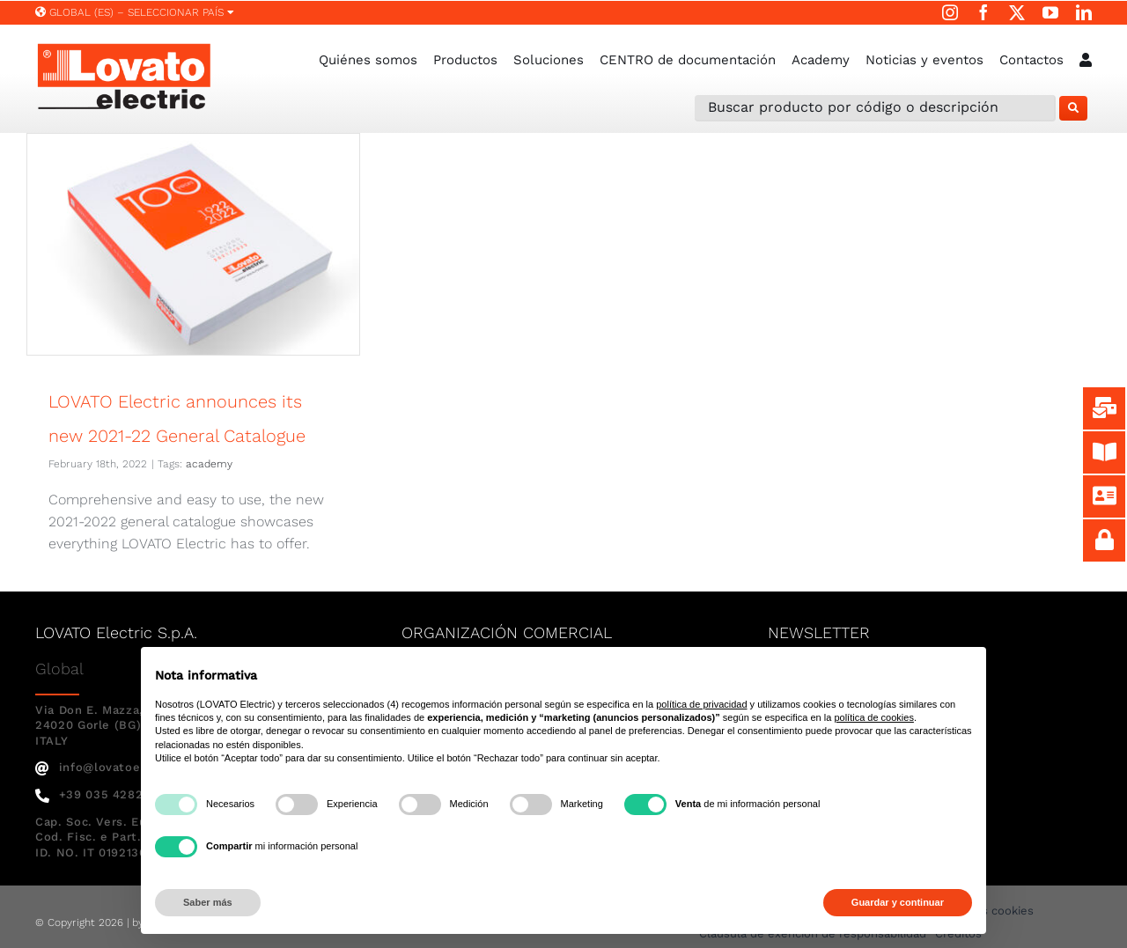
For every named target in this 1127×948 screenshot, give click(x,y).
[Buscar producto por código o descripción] (875, 108)
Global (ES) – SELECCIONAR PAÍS (134, 12)
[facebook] (983, 12)
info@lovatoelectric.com (122, 767)
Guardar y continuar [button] (897, 902)
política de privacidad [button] (701, 704)
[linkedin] (1084, 12)
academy (209, 464)
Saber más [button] (207, 902)
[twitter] (1017, 12)
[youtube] (1050, 12)
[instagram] (950, 12)
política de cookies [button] (874, 717)
